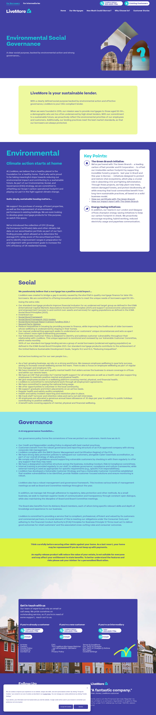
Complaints (25, 650)
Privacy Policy (58, 652)
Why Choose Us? (122, 11)
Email (27, 637)
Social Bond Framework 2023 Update (37, 319)
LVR (53, 650)
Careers (23, 646)
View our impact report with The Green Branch (114, 201)
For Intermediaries (31, 3)
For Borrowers (13, 3)
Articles (23, 645)
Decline (81, 707)
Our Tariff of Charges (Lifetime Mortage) (96, 649)
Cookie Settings (90, 652)
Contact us (25, 652)
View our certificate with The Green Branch (113, 199)
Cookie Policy (47, 694)
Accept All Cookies (65, 707)
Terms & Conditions (91, 645)
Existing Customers (138, 3)
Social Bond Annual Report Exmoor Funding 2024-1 (44, 321)
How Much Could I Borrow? (99, 11)
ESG (53, 645)
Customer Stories (141, 11)
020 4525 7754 (111, 4)
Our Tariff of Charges (92, 646)
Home (63, 11)
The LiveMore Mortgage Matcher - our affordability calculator (66, 647)
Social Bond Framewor (30, 317)
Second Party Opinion (30, 324)
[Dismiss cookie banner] (87, 688)
